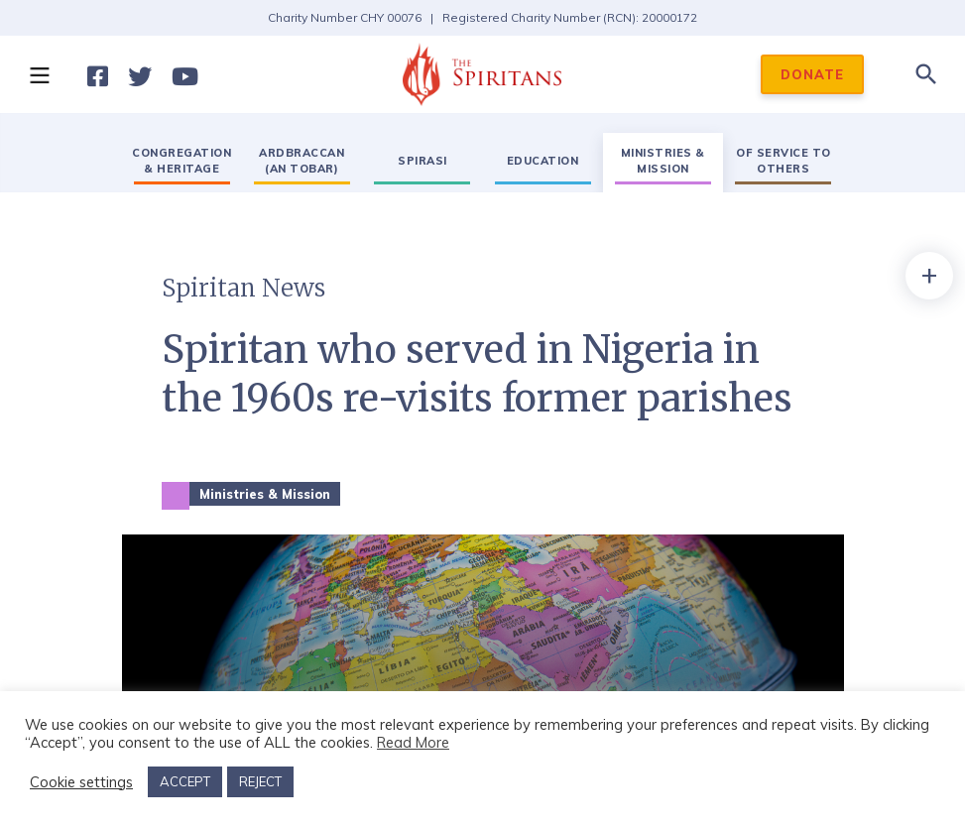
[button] (38, 74)
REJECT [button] (260, 781)
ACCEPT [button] (185, 781)
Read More (413, 742)
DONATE (812, 74)
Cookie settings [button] (81, 782)
